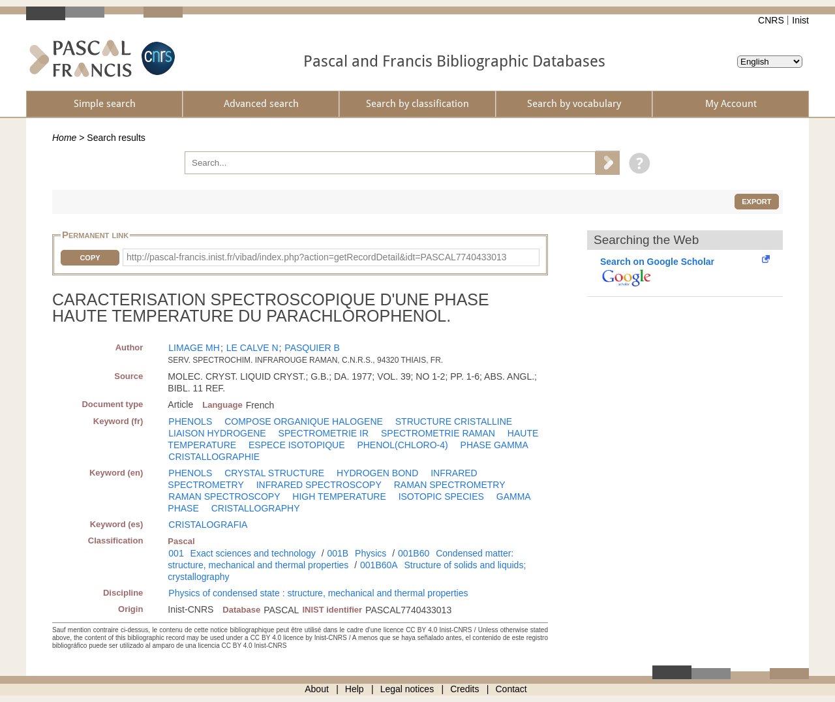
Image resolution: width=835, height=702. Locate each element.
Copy (90, 258)
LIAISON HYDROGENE (217, 433)
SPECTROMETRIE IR (324, 433)
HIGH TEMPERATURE (339, 496)
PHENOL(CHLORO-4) (402, 445)
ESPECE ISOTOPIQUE (297, 445)
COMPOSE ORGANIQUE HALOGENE (303, 421)
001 (175, 553)
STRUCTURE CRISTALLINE (453, 421)
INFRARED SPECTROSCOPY (319, 485)
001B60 (413, 553)
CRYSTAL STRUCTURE (274, 473)
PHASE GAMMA (494, 445)
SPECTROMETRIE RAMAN (438, 433)
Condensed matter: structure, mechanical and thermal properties (340, 559)
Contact (511, 689)
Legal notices (407, 689)
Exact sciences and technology (253, 553)
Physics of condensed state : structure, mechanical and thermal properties (318, 593)
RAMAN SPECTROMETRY (450, 485)
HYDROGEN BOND (377, 473)
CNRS (771, 20)
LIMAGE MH (194, 348)
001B (337, 553)
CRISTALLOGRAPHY (255, 508)
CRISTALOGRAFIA (207, 524)
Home (64, 137)
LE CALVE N (252, 348)
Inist (800, 20)
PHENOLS (190, 421)
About (317, 689)
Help (354, 689)
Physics (370, 553)
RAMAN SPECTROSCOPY (224, 496)
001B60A (379, 565)
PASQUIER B (312, 348)
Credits (464, 689)
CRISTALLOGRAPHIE (214, 456)
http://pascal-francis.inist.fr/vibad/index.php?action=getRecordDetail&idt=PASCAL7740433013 (317, 257)
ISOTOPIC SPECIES (441, 496)
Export (756, 202)
